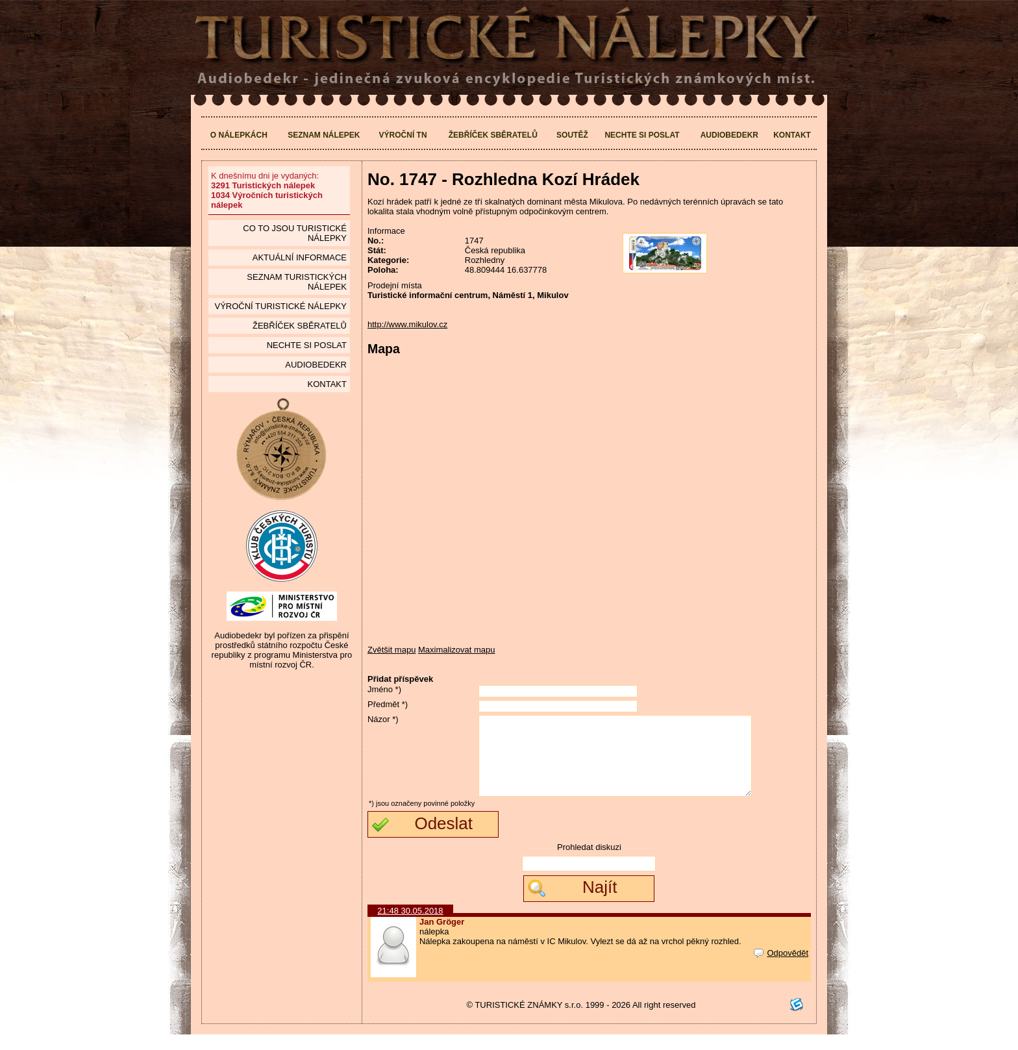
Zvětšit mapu (391, 650)
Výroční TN (403, 135)
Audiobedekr (729, 135)
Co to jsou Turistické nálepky (295, 233)
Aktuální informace (300, 257)
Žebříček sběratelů (493, 135)
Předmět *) (387, 704)
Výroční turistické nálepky (280, 306)
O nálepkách (238, 135)
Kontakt (792, 135)
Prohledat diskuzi (589, 863)
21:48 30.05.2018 (410, 926)
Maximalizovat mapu (456, 650)
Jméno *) (384, 689)
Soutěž (572, 135)
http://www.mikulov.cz (407, 324)
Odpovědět (781, 968)
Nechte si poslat (641, 135)
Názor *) (383, 719)
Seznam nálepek (324, 135)
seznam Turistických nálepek (297, 282)
